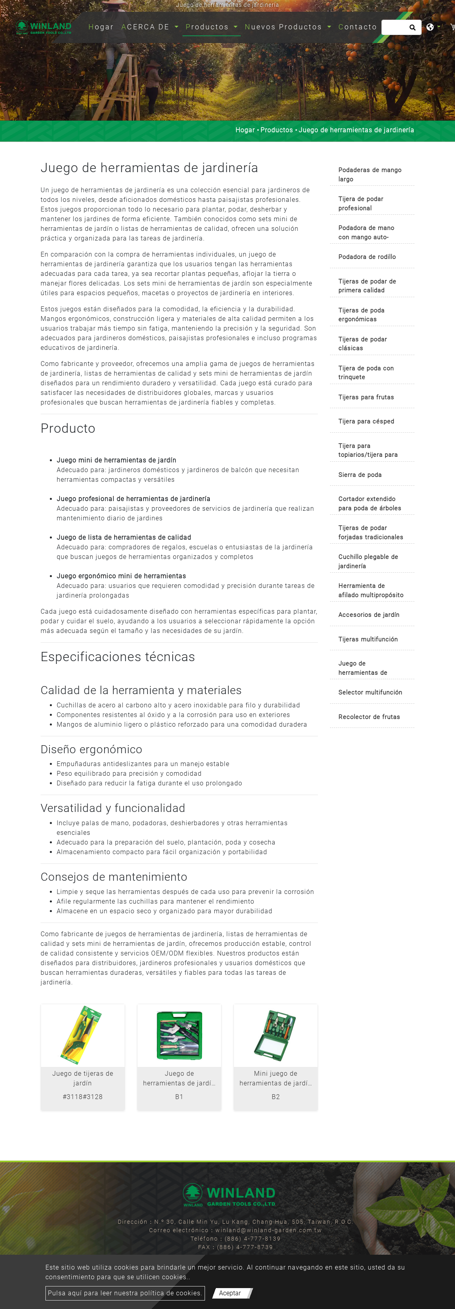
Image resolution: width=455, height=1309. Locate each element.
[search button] (411, 30)
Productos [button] (209, 27)
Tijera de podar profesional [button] (360, 203)
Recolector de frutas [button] (369, 717)
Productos (276, 130)
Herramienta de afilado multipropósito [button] (371, 590)
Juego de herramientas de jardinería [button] (362, 669)
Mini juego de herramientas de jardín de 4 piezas (276, 1080)
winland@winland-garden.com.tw (268, 1230)
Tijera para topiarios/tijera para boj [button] (368, 451)
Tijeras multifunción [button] (368, 639)
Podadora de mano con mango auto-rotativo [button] (366, 233)
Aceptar (230, 1293)
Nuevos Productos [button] (285, 27)
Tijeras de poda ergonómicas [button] (361, 315)
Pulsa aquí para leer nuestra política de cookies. (125, 1293)
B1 (179, 1097)
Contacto (357, 27)
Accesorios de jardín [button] (369, 615)
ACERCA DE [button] (146, 27)
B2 (276, 1097)
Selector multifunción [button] (370, 692)
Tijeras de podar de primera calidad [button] (367, 286)
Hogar (102, 26)
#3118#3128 (83, 1097)
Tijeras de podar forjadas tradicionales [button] (371, 532)
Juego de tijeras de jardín (82, 1078)
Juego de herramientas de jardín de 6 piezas (179, 1080)
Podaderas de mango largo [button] (370, 174)
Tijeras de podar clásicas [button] (362, 344)
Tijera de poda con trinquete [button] (366, 373)
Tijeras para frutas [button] (366, 397)
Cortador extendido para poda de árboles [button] (370, 503)
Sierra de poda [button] (360, 475)
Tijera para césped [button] (366, 421)
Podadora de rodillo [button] (367, 257)
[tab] (372, 173)
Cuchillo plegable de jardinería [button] (368, 561)
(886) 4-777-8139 (253, 1238)
